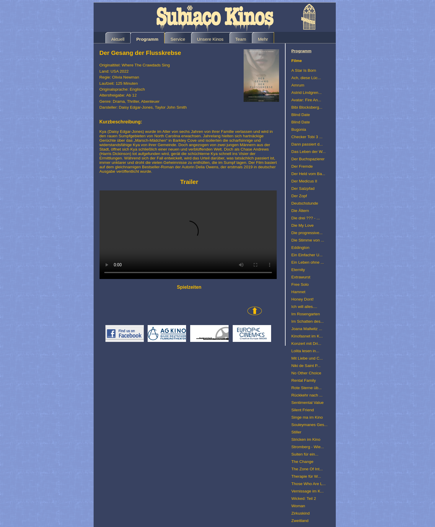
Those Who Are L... (308, 484)
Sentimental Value (307, 402)
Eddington (300, 247)
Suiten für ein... (304, 454)
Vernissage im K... (307, 491)
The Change (302, 461)
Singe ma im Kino (307, 417)
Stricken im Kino (305, 439)
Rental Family (303, 380)
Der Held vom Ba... (308, 174)
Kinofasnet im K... (307, 336)
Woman (298, 506)
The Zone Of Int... (307, 469)
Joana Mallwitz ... (306, 329)
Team (240, 39)
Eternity (298, 269)
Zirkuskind (300, 513)
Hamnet (298, 292)
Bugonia (298, 129)
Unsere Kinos (210, 39)
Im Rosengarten (305, 314)
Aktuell (118, 39)
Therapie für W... (306, 476)
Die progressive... (307, 233)
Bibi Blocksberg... (306, 107)
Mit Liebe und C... (307, 358)
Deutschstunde (304, 203)
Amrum (297, 85)
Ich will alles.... (304, 306)
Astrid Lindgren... (306, 92)
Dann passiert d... (307, 144)
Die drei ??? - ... (305, 218)
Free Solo (300, 284)
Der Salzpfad (303, 188)
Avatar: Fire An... (306, 100)
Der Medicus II (304, 181)
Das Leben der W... (308, 151)
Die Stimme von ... (307, 240)
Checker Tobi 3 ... (307, 137)
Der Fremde (302, 166)
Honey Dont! (302, 299)
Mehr (263, 39)
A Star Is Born (303, 70)
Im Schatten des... (307, 321)
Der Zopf (299, 196)
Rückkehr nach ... (307, 395)
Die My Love (302, 225)
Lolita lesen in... (305, 351)
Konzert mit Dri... (306, 343)
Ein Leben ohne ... (307, 262)
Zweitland (300, 520)
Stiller (296, 432)
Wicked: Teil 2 (303, 498)
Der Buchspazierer (308, 159)
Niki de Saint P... (306, 365)
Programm (147, 39)
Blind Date (300, 114)
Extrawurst (300, 277)
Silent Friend (302, 410)
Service (177, 39)
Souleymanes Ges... (309, 424)
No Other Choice (306, 373)
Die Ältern (300, 210)
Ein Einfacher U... (307, 255)
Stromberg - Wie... (307, 447)
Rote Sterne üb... (306, 388)
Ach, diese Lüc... (306, 78)
